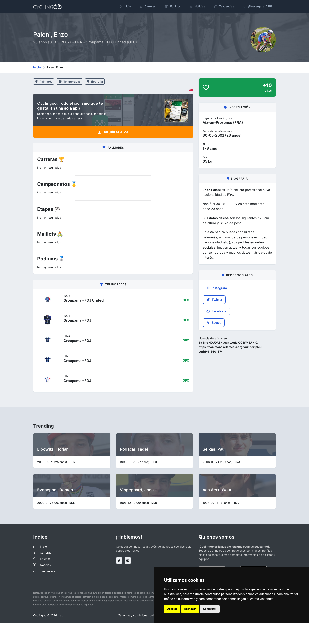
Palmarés (43, 81)
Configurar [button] (209, 608)
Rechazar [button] (190, 608)
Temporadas (69, 81)
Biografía (95, 81)
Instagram (216, 288)
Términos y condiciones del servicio (141, 615)
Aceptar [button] (172, 608)
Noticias (45, 565)
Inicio (37, 67)
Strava (213, 323)
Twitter (214, 300)
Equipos (45, 558)
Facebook (216, 311)
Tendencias (47, 571)
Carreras (45, 552)
